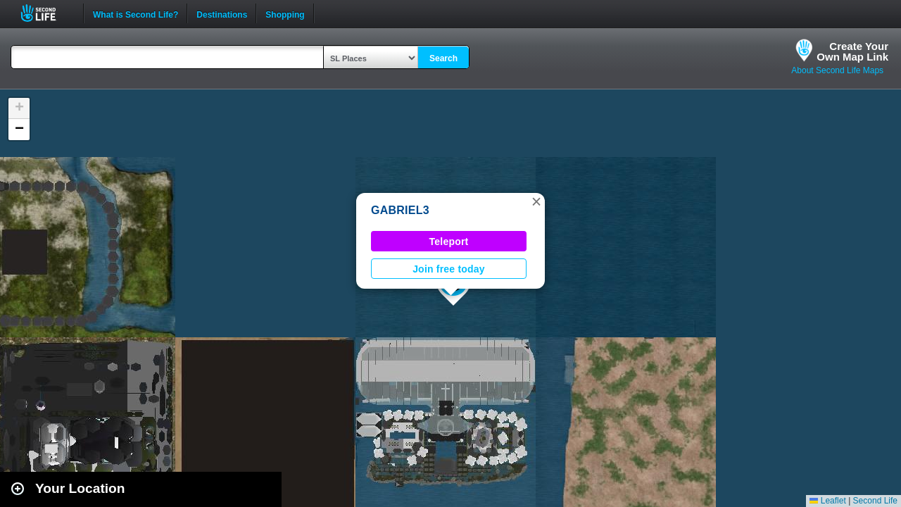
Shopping (284, 13)
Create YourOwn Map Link (852, 51)
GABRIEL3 (400, 210)
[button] (536, 201)
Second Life (46, 13)
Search (443, 58)
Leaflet (827, 501)
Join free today (448, 269)
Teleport (449, 241)
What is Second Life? (135, 13)
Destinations (221, 13)
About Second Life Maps (837, 70)
